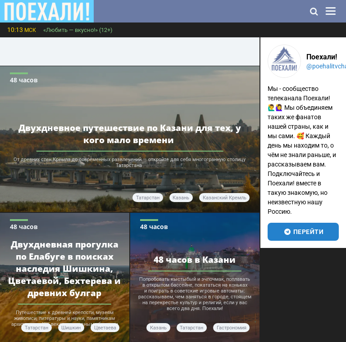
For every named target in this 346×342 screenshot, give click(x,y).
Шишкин (71, 328)
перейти (303, 231)
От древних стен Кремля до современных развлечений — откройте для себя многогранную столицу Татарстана (130, 162)
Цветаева (105, 328)
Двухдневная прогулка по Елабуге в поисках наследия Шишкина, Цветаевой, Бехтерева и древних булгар (64, 268)
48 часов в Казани (195, 259)
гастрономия (231, 328)
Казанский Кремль (224, 198)
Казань (181, 198)
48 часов (24, 80)
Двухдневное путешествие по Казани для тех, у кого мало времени (129, 133)
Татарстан (147, 198)
